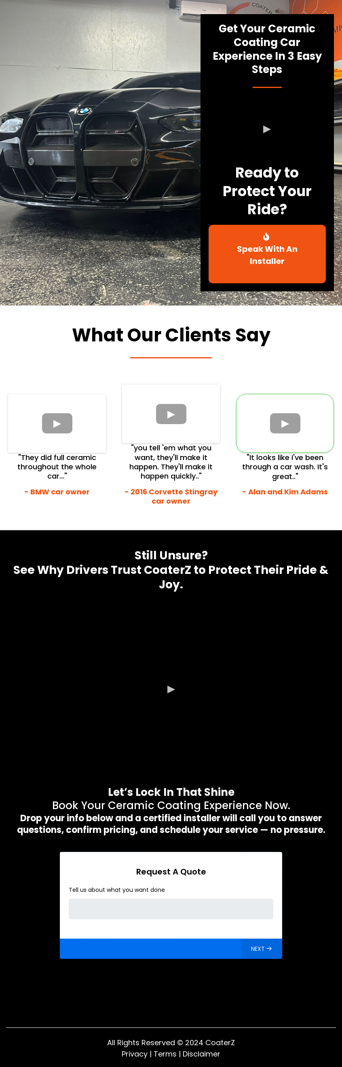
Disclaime (200, 1054)
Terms (165, 1054)
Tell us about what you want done (117, 890)
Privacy (135, 1054)
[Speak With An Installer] (267, 254)
